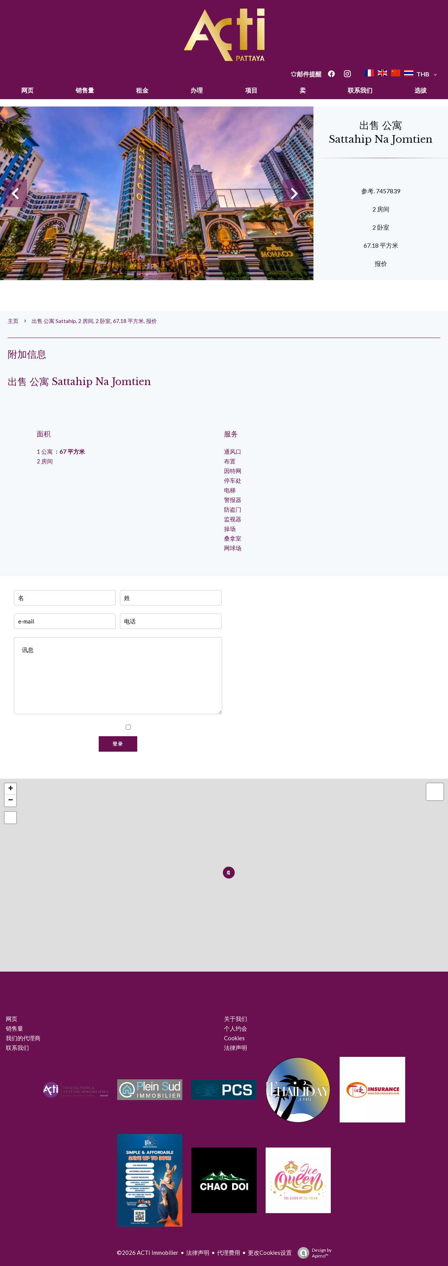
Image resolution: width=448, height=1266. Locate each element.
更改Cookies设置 (270, 1252)
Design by (313, 1253)
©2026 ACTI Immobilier (148, 1252)
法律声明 (197, 1252)
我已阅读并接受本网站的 (178, 727)
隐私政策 (209, 727)
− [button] (10, 800)
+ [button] (10, 789)
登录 (118, 744)
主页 (13, 321)
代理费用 (228, 1252)
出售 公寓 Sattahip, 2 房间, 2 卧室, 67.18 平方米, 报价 (94, 321)
